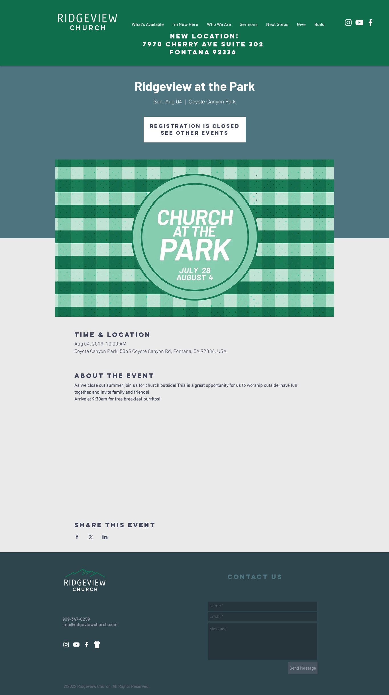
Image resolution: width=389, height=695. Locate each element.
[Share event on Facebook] (77, 537)
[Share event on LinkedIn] (105, 537)
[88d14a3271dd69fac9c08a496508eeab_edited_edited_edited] (97, 644)
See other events (195, 133)
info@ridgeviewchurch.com (89, 624)
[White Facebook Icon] (370, 22)
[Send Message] (302, 668)
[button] (147, 24)
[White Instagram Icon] (348, 22)
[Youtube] (359, 22)
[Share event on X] (91, 537)
